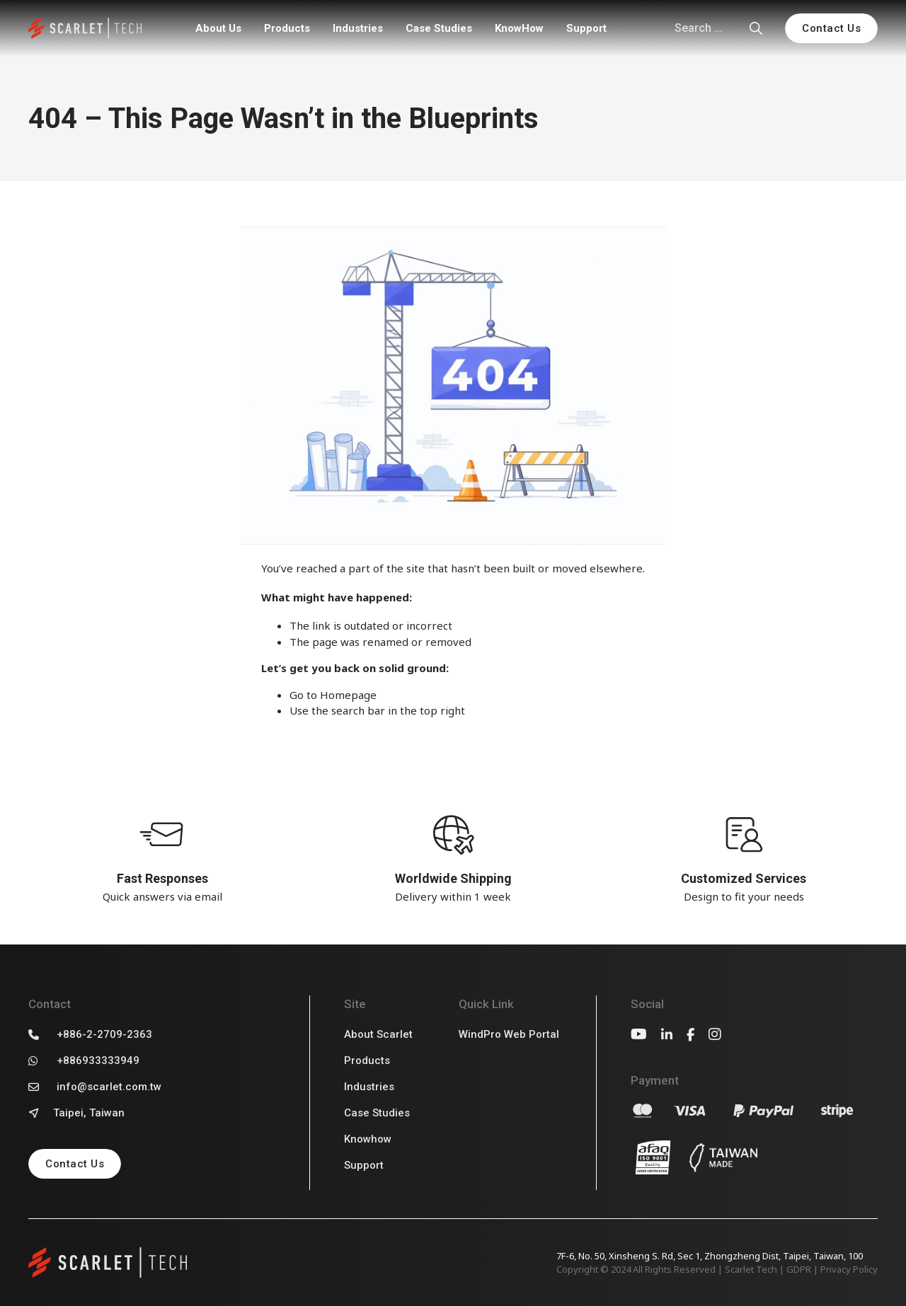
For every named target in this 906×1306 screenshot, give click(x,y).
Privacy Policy (849, 1269)
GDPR (798, 1269)
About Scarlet (378, 1034)
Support (586, 28)
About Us (218, 28)
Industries (358, 28)
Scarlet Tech (751, 1269)
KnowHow (519, 28)
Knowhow (367, 1139)
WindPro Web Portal (509, 1034)
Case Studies (439, 28)
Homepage (348, 695)
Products (287, 28)
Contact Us (831, 28)
